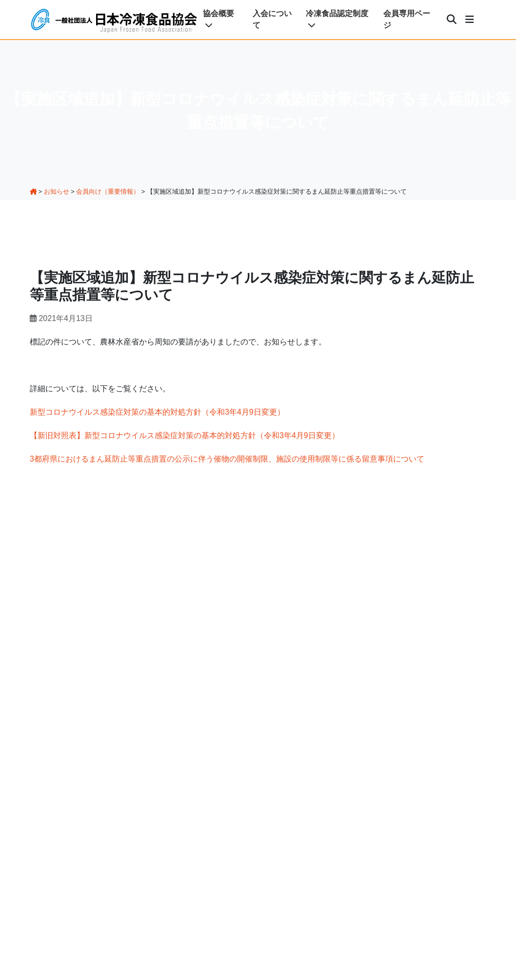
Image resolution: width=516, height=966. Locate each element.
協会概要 (218, 19)
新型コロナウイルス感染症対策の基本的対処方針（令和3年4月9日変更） (157, 412)
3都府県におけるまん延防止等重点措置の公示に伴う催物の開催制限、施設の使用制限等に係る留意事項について (227, 459)
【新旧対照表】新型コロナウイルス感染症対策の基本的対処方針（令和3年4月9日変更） (184, 435)
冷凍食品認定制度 (337, 19)
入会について (272, 19)
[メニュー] (470, 19)
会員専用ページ (406, 19)
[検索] (451, 19)
